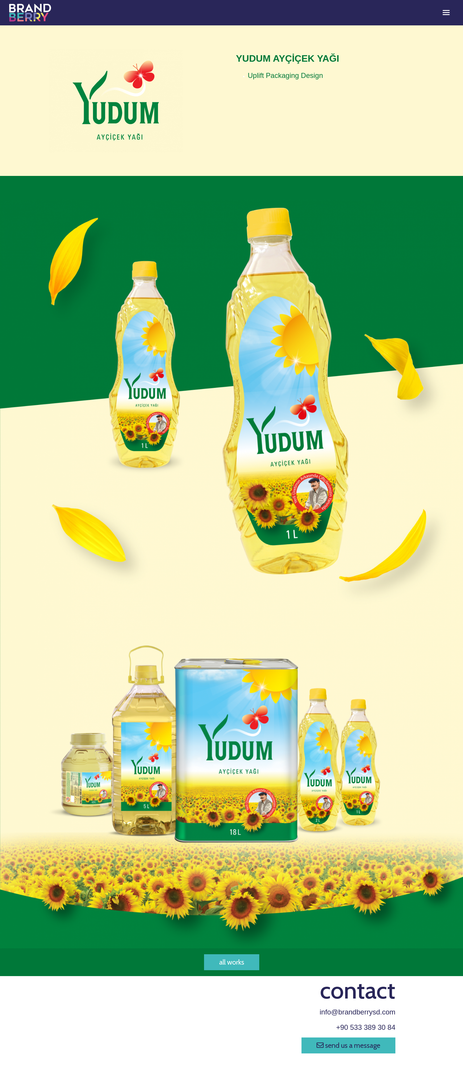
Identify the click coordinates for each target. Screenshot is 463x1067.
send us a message (348, 1045)
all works (231, 962)
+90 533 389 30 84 (365, 1027)
